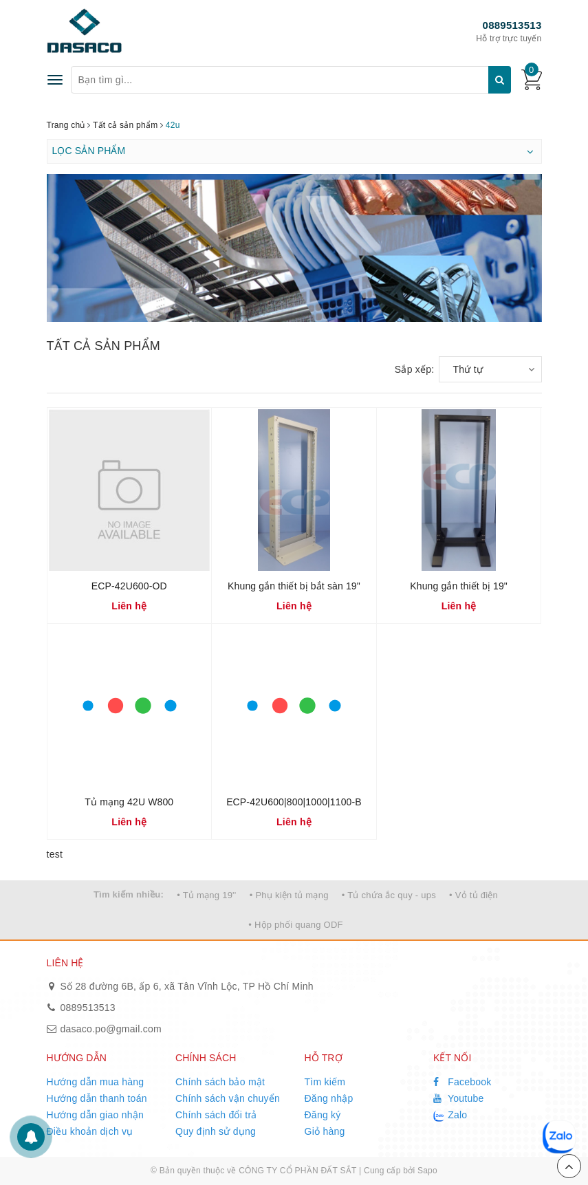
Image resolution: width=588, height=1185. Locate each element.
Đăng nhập (329, 1098)
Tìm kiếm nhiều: (129, 894)
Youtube (458, 1098)
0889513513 (512, 25)
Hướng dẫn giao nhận (95, 1114)
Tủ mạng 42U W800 (129, 801)
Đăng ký (323, 1114)
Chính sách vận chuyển (227, 1098)
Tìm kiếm (325, 1081)
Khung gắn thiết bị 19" (459, 585)
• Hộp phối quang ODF (295, 925)
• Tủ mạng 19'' (206, 895)
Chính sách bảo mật (220, 1081)
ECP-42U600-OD (129, 585)
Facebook (462, 1081)
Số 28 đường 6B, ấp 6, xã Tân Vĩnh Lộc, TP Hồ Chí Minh (187, 986)
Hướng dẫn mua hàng (95, 1081)
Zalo (450, 1115)
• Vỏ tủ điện (473, 895)
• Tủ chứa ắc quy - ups (389, 895)
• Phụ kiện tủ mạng (289, 895)
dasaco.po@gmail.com (111, 1028)
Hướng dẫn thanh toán (97, 1098)
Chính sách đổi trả (216, 1114)
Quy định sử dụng (215, 1131)
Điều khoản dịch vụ (90, 1131)
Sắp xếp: (415, 369)
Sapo (427, 1170)
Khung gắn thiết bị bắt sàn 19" (294, 585)
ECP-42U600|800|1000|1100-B (294, 801)
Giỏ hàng (325, 1131)
